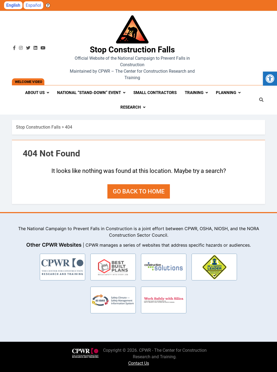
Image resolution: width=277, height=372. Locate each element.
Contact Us (138, 363)
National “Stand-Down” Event (89, 92)
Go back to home (138, 191)
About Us (35, 92)
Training (194, 92)
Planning (226, 92)
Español (33, 5)
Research (130, 107)
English (13, 5)
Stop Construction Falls (132, 49)
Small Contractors (155, 92)
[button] (270, 79)
